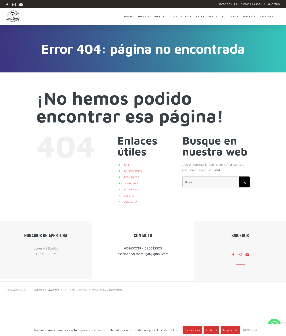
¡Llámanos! (224, 4)
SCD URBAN (131, 189)
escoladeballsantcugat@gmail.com (143, 254)
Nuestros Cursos (248, 4)
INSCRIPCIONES (133, 170)
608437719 (132, 248)
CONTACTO (130, 201)
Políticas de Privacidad (46, 289)
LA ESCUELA (131, 183)
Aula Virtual (272, 4)
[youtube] (247, 254)
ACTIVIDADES (131, 177)
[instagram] (240, 254)
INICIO (127, 164)
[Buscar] (244, 181)
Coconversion (115, 289)
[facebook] (233, 254)
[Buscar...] (210, 181)
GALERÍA (129, 195)
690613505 (153, 248)
